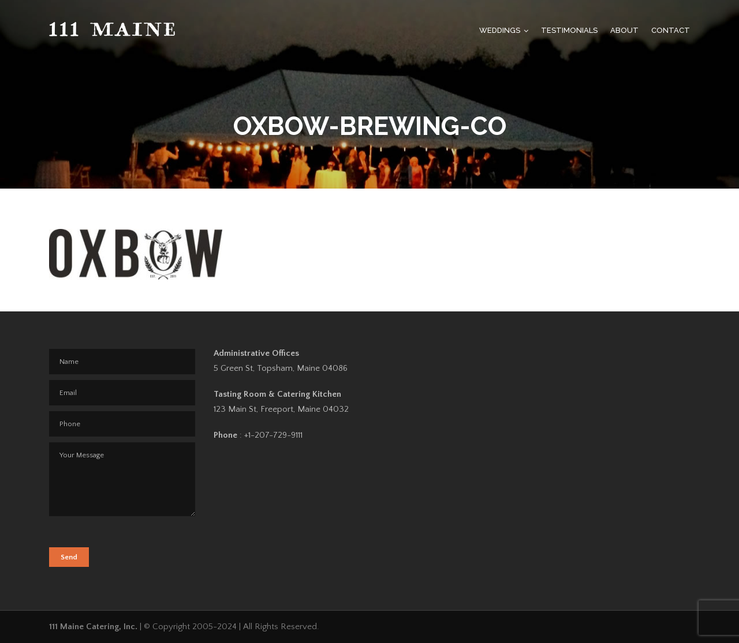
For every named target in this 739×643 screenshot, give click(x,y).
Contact (670, 30)
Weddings (499, 30)
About (624, 30)
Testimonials (569, 30)
